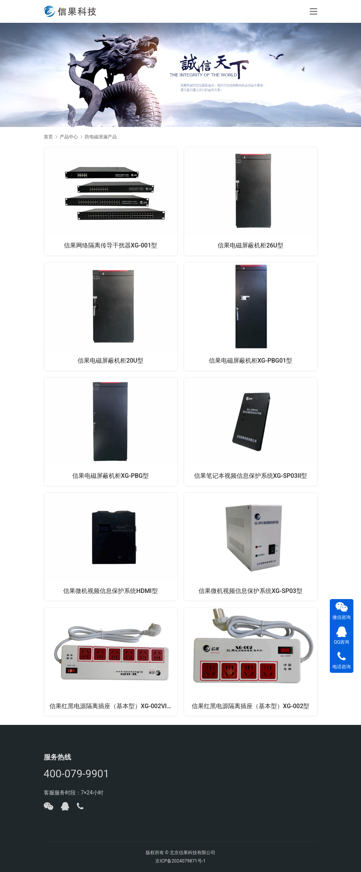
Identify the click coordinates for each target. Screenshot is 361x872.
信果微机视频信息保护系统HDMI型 (110, 591)
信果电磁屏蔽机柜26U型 (250, 245)
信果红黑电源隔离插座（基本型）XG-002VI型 (111, 706)
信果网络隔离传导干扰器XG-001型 (110, 245)
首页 (48, 137)
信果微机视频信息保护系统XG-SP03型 (250, 591)
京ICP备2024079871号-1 (180, 861)
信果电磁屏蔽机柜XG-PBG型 (110, 475)
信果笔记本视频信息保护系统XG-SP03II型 (250, 475)
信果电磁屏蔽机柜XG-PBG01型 (251, 360)
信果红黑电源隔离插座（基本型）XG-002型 (251, 706)
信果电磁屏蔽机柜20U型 (110, 360)
